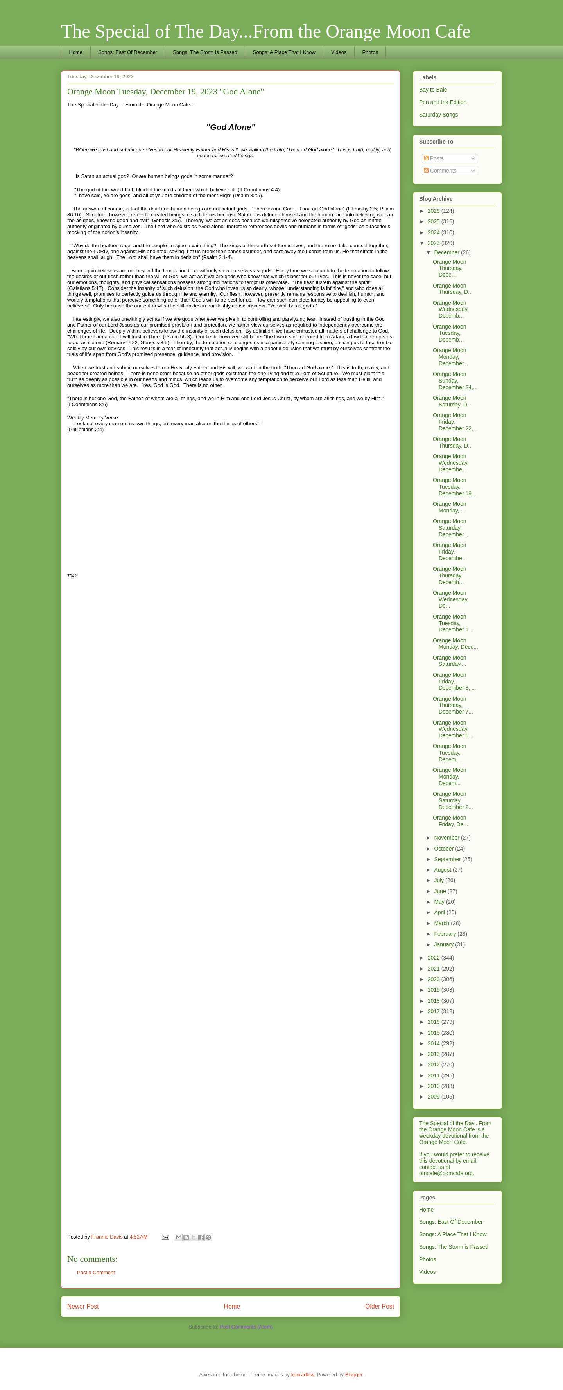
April (440, 912)
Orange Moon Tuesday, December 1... (453, 623)
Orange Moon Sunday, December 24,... (455, 380)
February (445, 934)
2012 (434, 1064)
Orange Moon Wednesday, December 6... (453, 729)
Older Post (379, 1306)
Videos (339, 52)
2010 (434, 1086)
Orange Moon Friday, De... (450, 821)
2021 (434, 969)
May (440, 902)
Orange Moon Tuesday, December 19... (454, 486)
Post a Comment (96, 1272)
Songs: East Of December (127, 52)
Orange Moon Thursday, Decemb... (449, 575)
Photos (370, 52)
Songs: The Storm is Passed (205, 52)
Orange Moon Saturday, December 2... (453, 800)
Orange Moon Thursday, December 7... (453, 705)
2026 (434, 211)
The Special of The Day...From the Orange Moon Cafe (266, 31)
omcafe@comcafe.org (446, 1173)
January (444, 944)
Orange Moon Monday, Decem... (449, 776)
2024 (434, 232)
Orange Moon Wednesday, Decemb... (451, 309)
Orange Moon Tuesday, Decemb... (449, 333)
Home (76, 52)
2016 (434, 1022)
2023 (434, 243)
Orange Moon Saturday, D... (452, 401)
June (440, 891)
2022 (434, 958)
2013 (434, 1054)
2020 (434, 979)
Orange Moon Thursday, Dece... (449, 268)
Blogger (353, 1374)
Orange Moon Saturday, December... (450, 528)
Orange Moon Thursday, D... (453, 288)
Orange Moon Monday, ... (449, 507)
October (444, 848)
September (448, 859)
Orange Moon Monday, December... (450, 357)
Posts (434, 158)
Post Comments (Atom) (246, 1327)
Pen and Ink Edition (442, 102)
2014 (434, 1043)
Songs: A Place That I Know (284, 52)
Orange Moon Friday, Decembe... (450, 551)
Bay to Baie (433, 89)
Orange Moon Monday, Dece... (455, 643)
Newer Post (83, 1306)
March (442, 923)
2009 (434, 1096)
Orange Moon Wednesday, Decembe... (451, 463)
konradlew (302, 1374)
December (447, 252)
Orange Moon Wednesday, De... (451, 599)
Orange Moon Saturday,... (449, 661)
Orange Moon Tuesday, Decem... (449, 752)
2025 (434, 221)
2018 (434, 1001)
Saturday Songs (438, 114)
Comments (440, 170)
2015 (434, 1033)
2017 (434, 1011)
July (439, 880)
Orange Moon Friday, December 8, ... (454, 681)
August (443, 870)
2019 (434, 990)
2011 (434, 1075)
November (447, 837)
